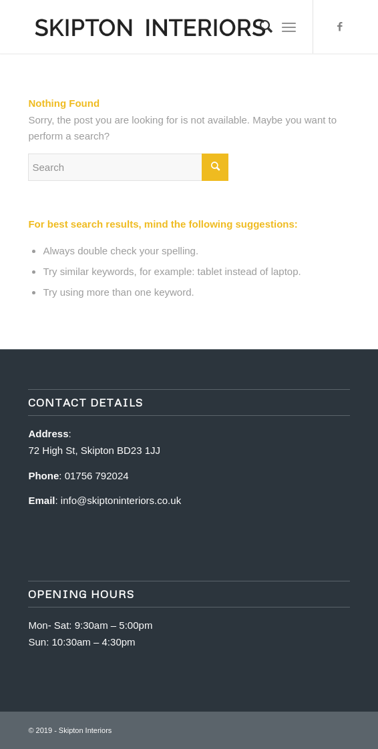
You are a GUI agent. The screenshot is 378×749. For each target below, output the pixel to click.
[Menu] (289, 27)
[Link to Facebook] (340, 27)
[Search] (259, 26)
